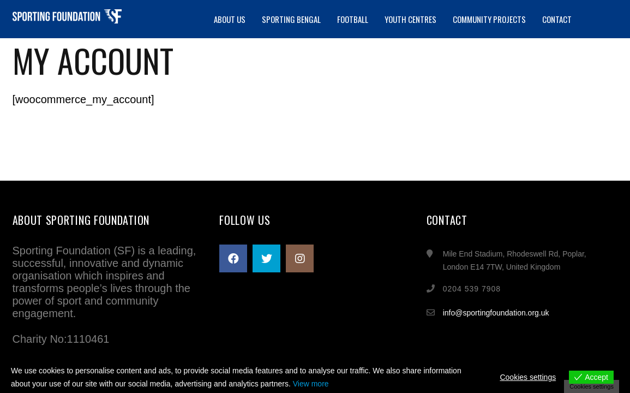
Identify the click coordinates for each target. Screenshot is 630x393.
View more (311, 383)
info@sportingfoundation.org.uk (496, 312)
